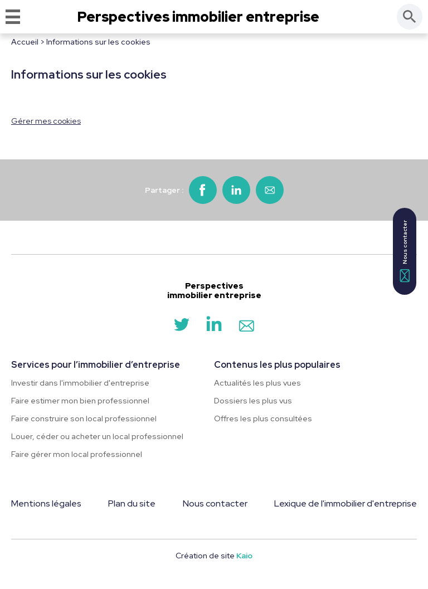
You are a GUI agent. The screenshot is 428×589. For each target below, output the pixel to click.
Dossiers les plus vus (253, 401)
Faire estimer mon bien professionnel (80, 401)
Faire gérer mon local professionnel (76, 454)
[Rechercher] (409, 17)
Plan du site (131, 503)
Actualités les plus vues (257, 383)
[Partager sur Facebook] (203, 190)
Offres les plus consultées (263, 418)
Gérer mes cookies (46, 121)
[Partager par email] (270, 190)
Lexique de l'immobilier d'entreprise (345, 503)
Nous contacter (215, 503)
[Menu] (13, 16)
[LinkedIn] (214, 329)
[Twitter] (181, 329)
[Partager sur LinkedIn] (236, 190)
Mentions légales (46, 503)
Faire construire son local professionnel (84, 418)
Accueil (24, 42)
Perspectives (198, 17)
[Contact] (246, 329)
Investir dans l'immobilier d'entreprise (80, 383)
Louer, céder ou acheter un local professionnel (97, 436)
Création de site (214, 556)
